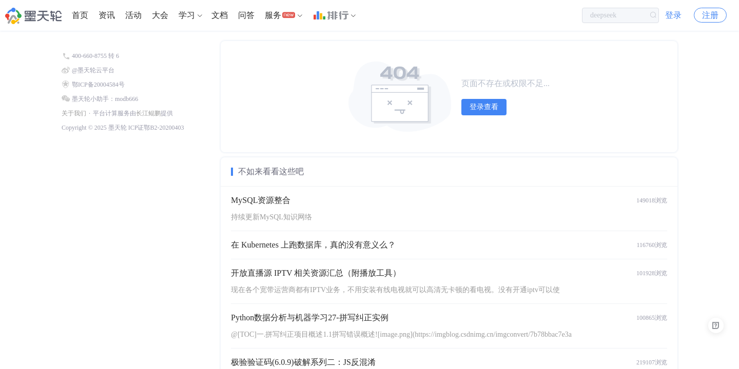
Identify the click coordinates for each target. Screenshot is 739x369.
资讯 (107, 15)
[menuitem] (80, 15)
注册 (710, 15)
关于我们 (74, 113)
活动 (133, 15)
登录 (673, 15)
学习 (187, 15)
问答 (246, 15)
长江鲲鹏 (148, 113)
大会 (160, 15)
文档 (219, 15)
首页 (80, 15)
